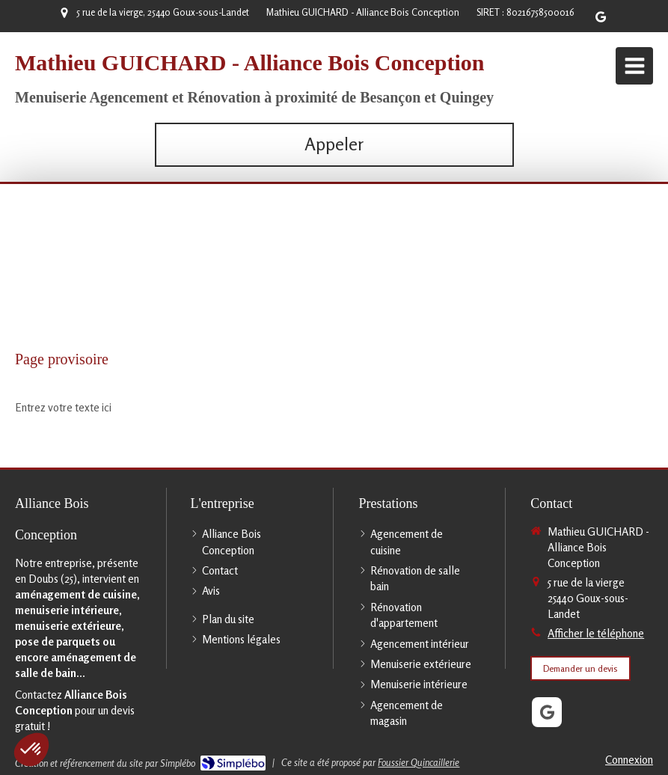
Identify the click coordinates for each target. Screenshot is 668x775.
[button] (31, 750)
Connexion (629, 760)
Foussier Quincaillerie (418, 762)
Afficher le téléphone (596, 633)
